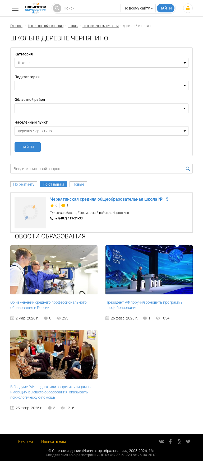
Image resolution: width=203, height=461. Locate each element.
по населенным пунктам (100, 26)
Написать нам (53, 441)
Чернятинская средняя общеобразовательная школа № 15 (109, 199)
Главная (16, 26)
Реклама (25, 441)
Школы (73, 26)
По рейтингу (23, 184)
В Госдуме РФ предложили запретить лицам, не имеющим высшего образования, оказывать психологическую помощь (51, 392)
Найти (27, 147)
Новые (78, 184)
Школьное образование (45, 26)
